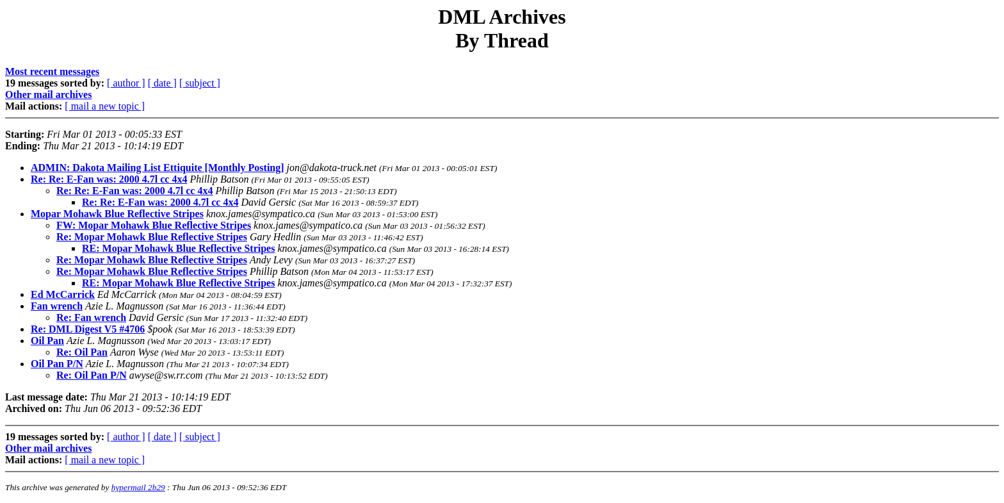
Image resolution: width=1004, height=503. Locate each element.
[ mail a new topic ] (105, 106)
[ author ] (126, 83)
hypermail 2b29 (138, 487)
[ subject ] (199, 83)
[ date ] (162, 83)
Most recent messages (52, 71)
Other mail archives (48, 94)
